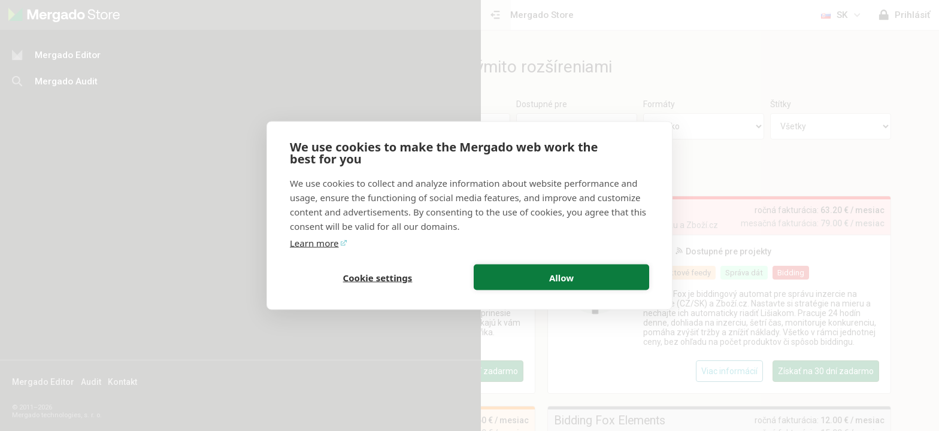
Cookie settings (378, 277)
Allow (561, 277)
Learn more (314, 243)
